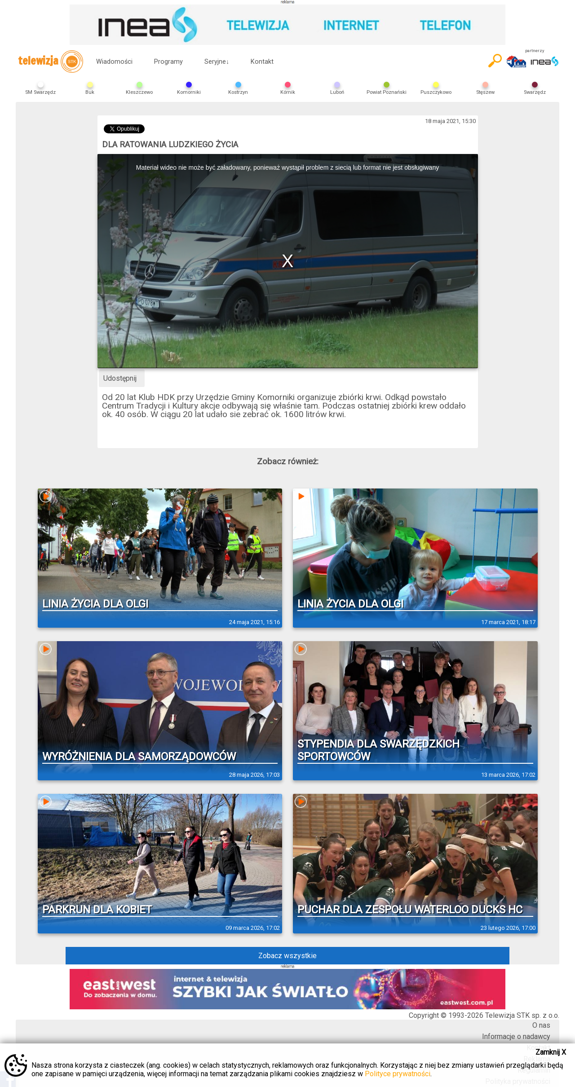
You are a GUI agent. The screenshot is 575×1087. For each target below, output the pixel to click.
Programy (168, 62)
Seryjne (216, 62)
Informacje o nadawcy (516, 1036)
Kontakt (262, 62)
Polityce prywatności (397, 1073)
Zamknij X (550, 1052)
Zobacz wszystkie (287, 955)
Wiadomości (114, 62)
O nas (541, 1025)
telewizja (50, 61)
